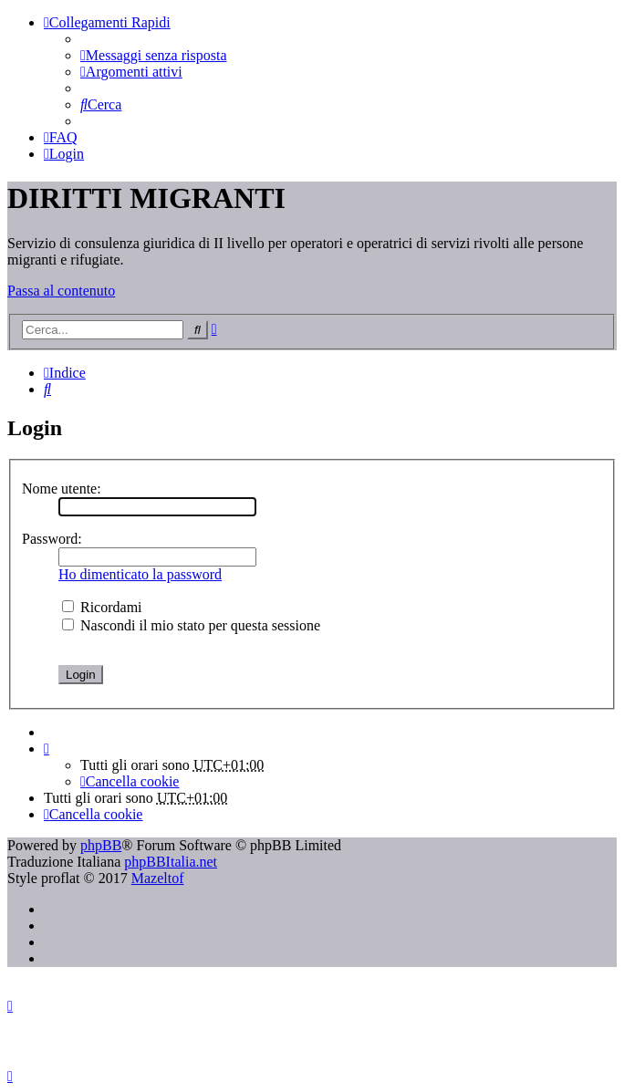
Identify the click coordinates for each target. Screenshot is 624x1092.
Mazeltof (157, 878)
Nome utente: (61, 488)
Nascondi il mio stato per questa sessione (191, 625)
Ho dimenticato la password (140, 574)
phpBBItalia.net (170, 861)
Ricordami (102, 607)
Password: (52, 538)
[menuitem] (153, 55)
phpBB (100, 845)
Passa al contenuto (61, 290)
